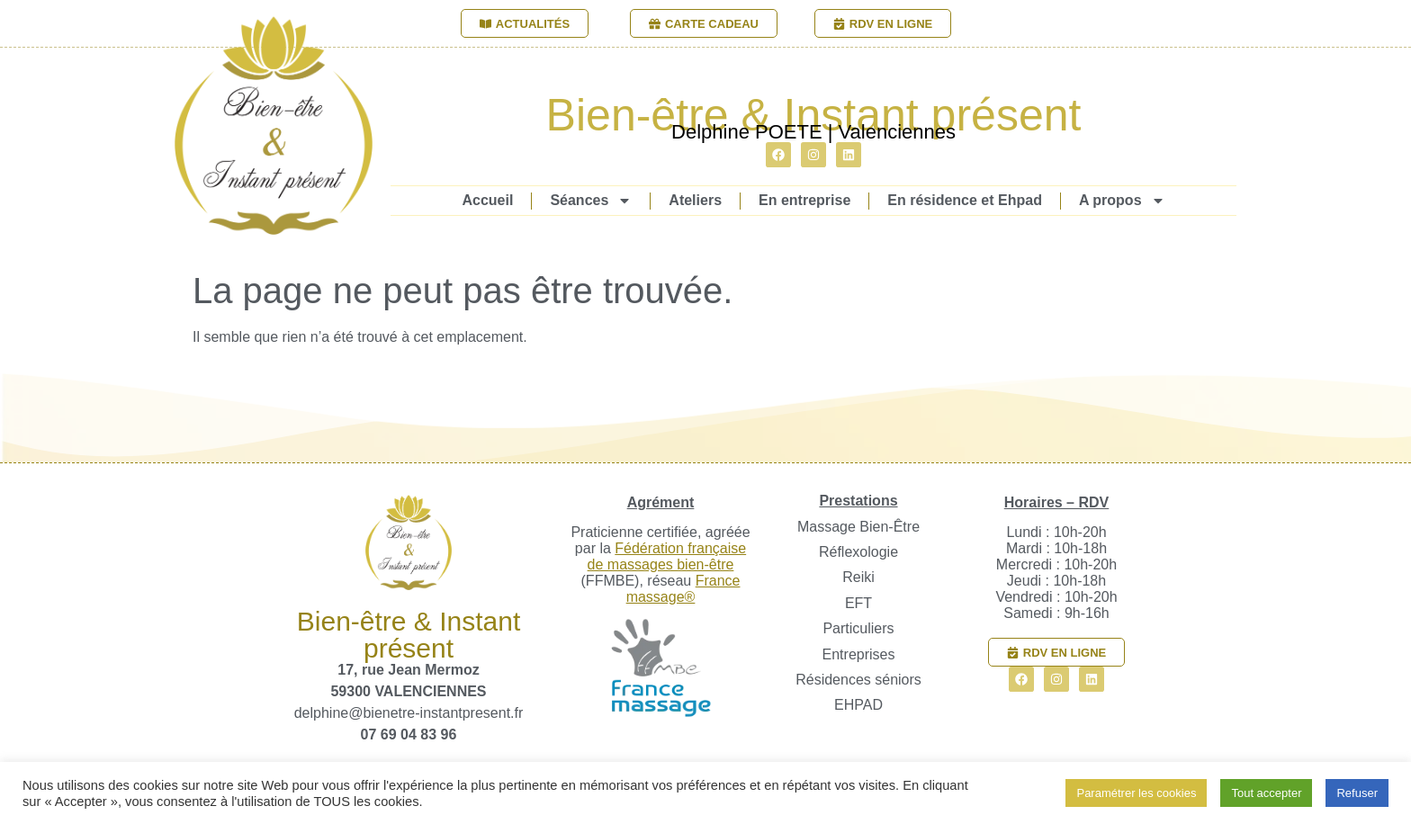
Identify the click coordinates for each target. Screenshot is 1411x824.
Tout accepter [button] (1266, 793)
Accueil (487, 200)
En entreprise (804, 200)
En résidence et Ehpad (964, 200)
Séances (591, 200)
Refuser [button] (1357, 793)
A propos (1122, 200)
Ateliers (695, 200)
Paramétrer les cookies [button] (1136, 793)
